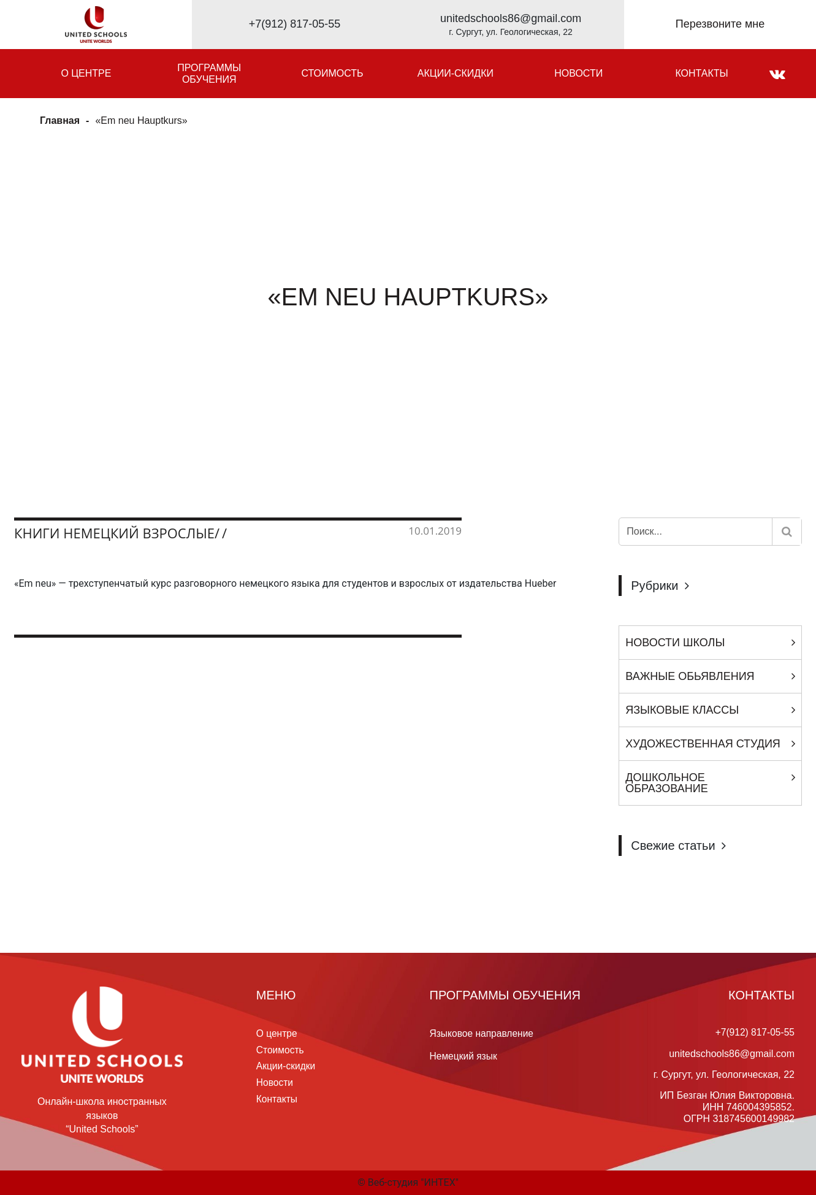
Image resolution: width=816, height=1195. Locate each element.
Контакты (701, 73)
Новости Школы (675, 642)
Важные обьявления (689, 676)
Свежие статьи (673, 845)
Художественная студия (702, 744)
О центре (86, 73)
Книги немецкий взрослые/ (116, 533)
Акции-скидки (456, 73)
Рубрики (654, 585)
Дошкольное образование (666, 783)
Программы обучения (209, 74)
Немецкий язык (464, 1055)
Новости (578, 73)
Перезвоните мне (720, 24)
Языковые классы (682, 710)
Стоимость (333, 73)
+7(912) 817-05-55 (295, 24)
